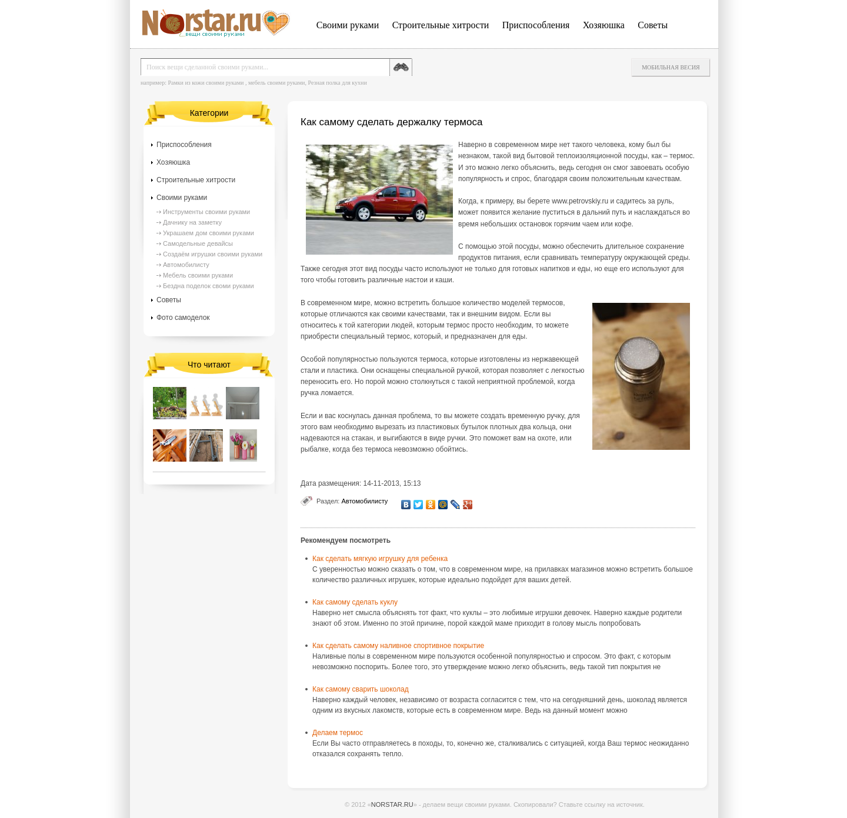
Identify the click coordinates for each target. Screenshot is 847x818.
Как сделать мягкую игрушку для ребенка (380, 559)
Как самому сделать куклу (355, 602)
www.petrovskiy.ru (580, 201)
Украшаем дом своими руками (208, 232)
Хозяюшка (604, 25)
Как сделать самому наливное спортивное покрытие (398, 646)
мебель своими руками (276, 82)
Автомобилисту (364, 501)
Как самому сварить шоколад (360, 689)
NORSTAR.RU (392, 804)
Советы (653, 25)
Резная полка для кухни (337, 82)
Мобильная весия (671, 67)
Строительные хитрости (440, 25)
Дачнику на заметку (192, 222)
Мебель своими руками (198, 275)
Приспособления (536, 25)
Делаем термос (337, 733)
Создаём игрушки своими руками (212, 254)
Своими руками (347, 25)
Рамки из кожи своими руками (206, 82)
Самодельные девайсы (198, 243)
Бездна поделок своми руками (208, 285)
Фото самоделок (183, 317)
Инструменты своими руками (206, 211)
